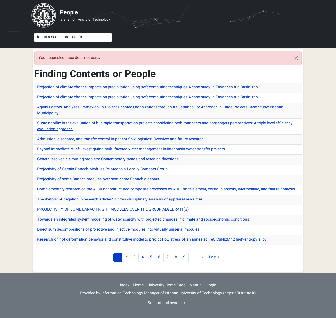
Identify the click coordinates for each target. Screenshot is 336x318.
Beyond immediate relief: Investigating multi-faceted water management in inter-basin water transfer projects (131, 149)
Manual (196, 286)
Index (124, 286)
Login (211, 286)
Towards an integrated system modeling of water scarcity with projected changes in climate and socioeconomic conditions (143, 220)
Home (138, 286)
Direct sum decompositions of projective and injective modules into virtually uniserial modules (118, 230)
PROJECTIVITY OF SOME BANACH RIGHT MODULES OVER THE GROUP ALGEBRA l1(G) (113, 210)
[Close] (295, 58)
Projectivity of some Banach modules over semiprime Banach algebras (98, 180)
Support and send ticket (168, 303)
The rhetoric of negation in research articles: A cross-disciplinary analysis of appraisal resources (120, 200)
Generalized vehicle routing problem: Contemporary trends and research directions (108, 159)
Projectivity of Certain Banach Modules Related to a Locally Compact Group (102, 169)
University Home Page (166, 286)
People (69, 13)
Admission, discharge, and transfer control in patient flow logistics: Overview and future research (120, 139)
